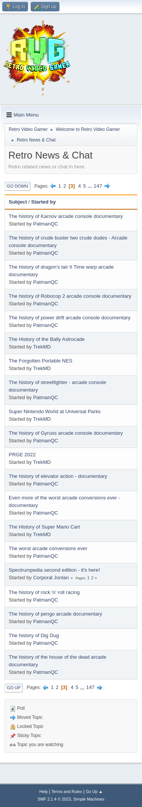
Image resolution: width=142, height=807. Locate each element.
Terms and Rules (66, 791)
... (91, 186)
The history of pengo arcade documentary (55, 614)
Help (43, 791)
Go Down (17, 186)
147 (98, 186)
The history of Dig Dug (34, 635)
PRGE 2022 (22, 454)
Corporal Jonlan (51, 577)
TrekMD (42, 347)
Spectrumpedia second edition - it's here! (54, 570)
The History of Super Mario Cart (44, 527)
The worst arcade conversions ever (48, 548)
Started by (43, 202)
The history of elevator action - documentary (58, 476)
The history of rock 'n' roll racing (44, 592)
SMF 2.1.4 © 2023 (54, 799)
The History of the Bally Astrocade (47, 339)
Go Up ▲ (94, 791)
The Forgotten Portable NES (40, 361)
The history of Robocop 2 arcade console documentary (70, 296)
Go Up (13, 688)
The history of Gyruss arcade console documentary (66, 433)
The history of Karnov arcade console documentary (66, 216)
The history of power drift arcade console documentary (70, 317)
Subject (18, 202)
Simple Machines (89, 799)
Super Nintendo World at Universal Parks (55, 411)
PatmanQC (45, 224)
